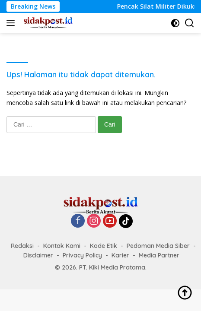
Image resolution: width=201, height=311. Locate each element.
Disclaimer (38, 255)
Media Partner (159, 255)
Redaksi (22, 246)
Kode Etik (103, 246)
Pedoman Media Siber (158, 246)
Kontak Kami (61, 246)
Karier (120, 255)
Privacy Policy (82, 255)
